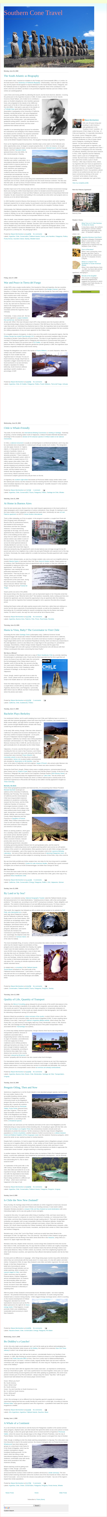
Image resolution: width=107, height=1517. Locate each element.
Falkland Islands (34, 236)
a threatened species (15, 1121)
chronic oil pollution (19, 1133)
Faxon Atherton (27, 755)
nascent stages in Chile (11, 1272)
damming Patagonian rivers (55, 853)
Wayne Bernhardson (92, 120)
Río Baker (49, 1330)
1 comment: (37, 490)
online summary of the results (34, 1016)
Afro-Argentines (14, 1412)
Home (37, 1493)
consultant (19, 967)
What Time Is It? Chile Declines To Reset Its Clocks (92, 224)
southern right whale (21, 479)
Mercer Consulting (19, 1004)
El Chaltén (37, 342)
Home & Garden (44, 561)
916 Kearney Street (58, 773)
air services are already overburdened (48, 1067)
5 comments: (37, 1483)
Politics (65, 236)
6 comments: (38, 880)
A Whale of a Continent (16, 1423)
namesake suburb (9, 757)
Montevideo (38, 1074)
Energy (31, 882)
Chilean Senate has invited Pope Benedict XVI (19, 336)
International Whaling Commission (35, 433)
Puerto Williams (42, 350)
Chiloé (22, 1485)
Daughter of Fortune (18, 818)
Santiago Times (25, 634)
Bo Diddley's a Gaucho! (17, 1341)
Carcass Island (21, 937)
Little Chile (47, 775)
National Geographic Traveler (35, 898)
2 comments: (37, 700)
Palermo (28, 619)
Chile (17, 236)
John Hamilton (50, 236)
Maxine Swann (14, 561)
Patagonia (59, 236)
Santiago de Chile (53, 492)
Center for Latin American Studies (36, 863)
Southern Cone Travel (33, 12)
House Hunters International (33, 514)
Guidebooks (24, 703)
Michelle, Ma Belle (10, 786)
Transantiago (21, 1026)
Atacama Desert (14, 1330)
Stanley (27, 239)
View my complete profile (80, 183)
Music (46, 1412)
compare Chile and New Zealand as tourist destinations (42, 1209)
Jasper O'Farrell (41, 763)
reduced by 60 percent (18, 1055)
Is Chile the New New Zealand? (21, 1200)
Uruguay (6, 1076)
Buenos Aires (20, 619)
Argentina (12, 236)
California (12, 703)
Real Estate (43, 619)
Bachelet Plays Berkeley (17, 713)
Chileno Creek (22, 771)
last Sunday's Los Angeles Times (20, 1129)
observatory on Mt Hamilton (23, 761)
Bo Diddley (34, 1348)
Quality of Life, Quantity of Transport (24, 999)
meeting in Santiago (54, 433)
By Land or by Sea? (14, 893)
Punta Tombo (13, 1108)
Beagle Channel (52, 289)
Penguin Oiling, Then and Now (20, 1087)
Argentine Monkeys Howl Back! (92, 237)
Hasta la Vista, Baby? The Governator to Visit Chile (31, 629)
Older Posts (63, 1493)
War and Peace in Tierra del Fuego (22, 282)
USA (48, 882)
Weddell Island (51, 148)
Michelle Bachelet (9, 790)
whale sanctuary (54, 1473)
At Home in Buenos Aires (18, 503)
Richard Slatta (8, 1403)
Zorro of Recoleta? (88, 249)
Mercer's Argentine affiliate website (38, 1020)
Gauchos (41, 1412)
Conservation (24, 236)
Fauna (43, 236)
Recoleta (51, 619)
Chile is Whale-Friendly (17, 427)
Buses (27, 1074)
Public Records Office (20, 1358)
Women (61, 882)
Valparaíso (54, 882)
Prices (37, 619)
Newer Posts (10, 1493)
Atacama (51, 1237)
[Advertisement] (36, 258)
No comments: (38, 234)
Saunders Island (20, 150)
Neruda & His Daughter (89, 276)
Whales (61, 492)
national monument (17, 443)
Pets (32, 619)
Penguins (45, 988)
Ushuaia (65, 384)
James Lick (17, 759)
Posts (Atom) (40, 1499)
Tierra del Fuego (56, 384)
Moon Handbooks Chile (45, 655)
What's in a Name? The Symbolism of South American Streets (91, 263)
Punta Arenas (8, 239)
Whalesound (8, 1444)
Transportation (59, 1074)
